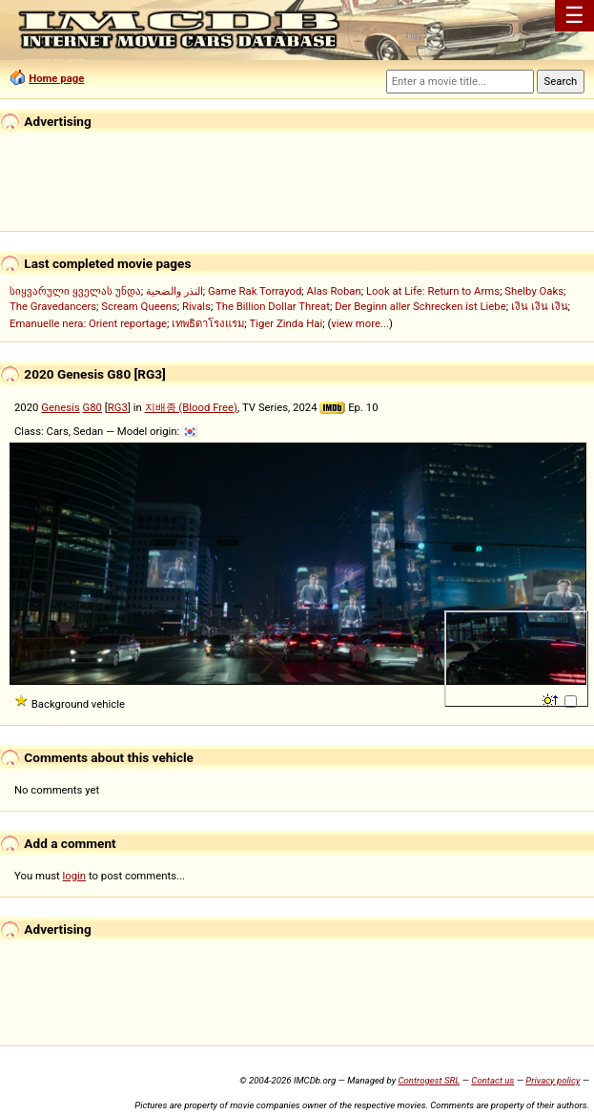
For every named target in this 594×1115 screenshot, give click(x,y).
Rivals (196, 306)
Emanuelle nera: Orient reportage (88, 323)
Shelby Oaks (533, 291)
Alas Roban (334, 291)
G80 (92, 407)
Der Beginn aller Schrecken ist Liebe (420, 306)
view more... (360, 323)
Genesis (60, 407)
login (75, 875)
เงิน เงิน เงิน (539, 306)
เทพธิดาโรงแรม (208, 323)
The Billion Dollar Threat (272, 306)
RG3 (118, 407)
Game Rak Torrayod (254, 291)
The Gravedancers (53, 306)
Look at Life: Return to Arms (433, 291)
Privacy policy (552, 1080)
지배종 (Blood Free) (191, 407)
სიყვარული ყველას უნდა (75, 291)
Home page (56, 78)
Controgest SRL (429, 1080)
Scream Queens (138, 306)
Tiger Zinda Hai (285, 323)
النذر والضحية (174, 291)
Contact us (492, 1080)
